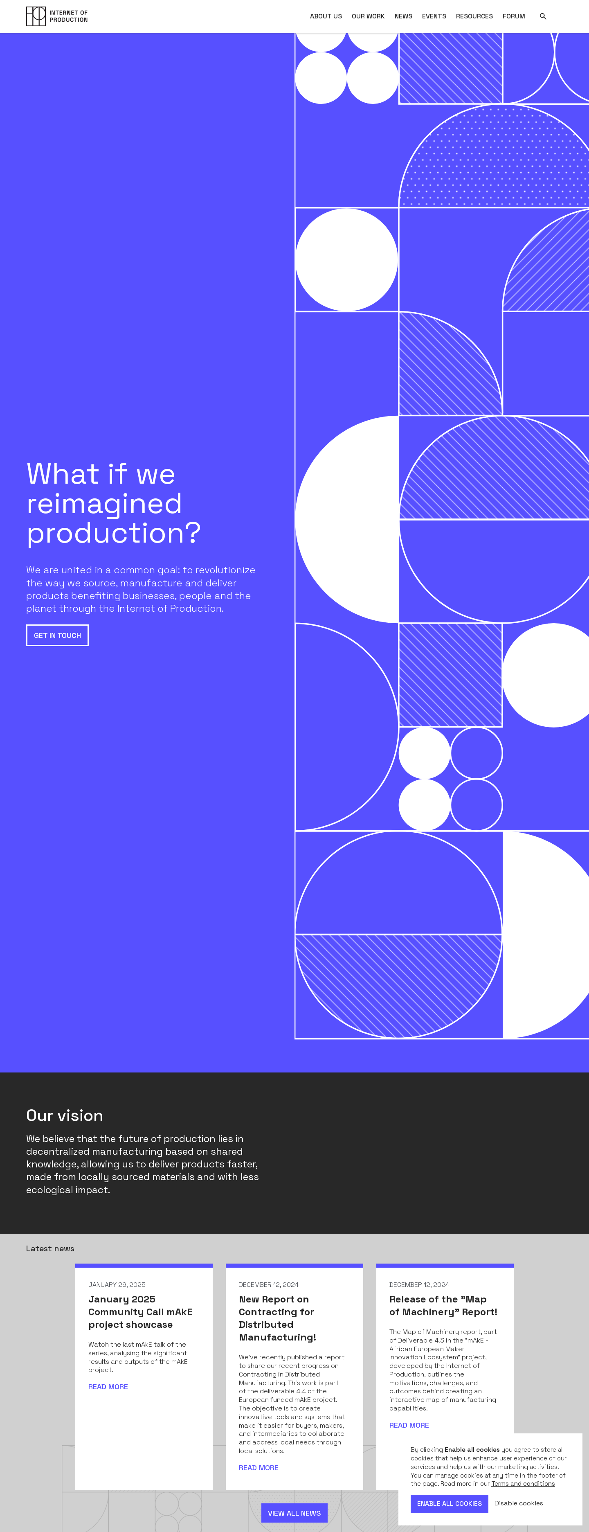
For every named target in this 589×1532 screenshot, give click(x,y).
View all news (294, 1513)
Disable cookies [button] (519, 1503)
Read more (108, 1386)
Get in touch (57, 635)
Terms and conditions (523, 1483)
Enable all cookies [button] (449, 1503)
